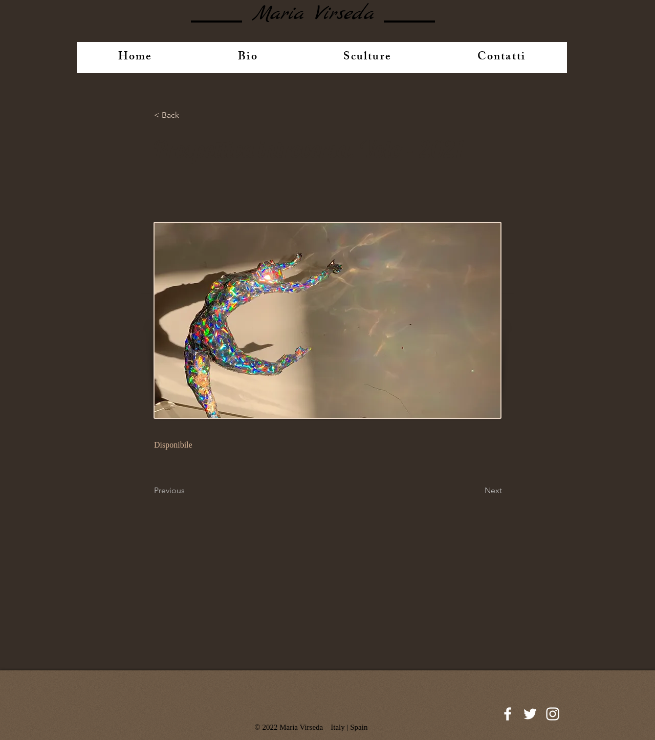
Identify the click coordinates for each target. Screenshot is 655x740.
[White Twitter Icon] (530, 714)
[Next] (476, 490)
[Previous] (188, 490)
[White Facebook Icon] (507, 714)
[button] (188, 115)
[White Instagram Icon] (552, 714)
